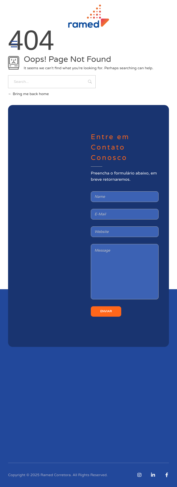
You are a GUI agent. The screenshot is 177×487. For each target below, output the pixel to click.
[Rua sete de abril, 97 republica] (52, 211)
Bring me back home (28, 94)
